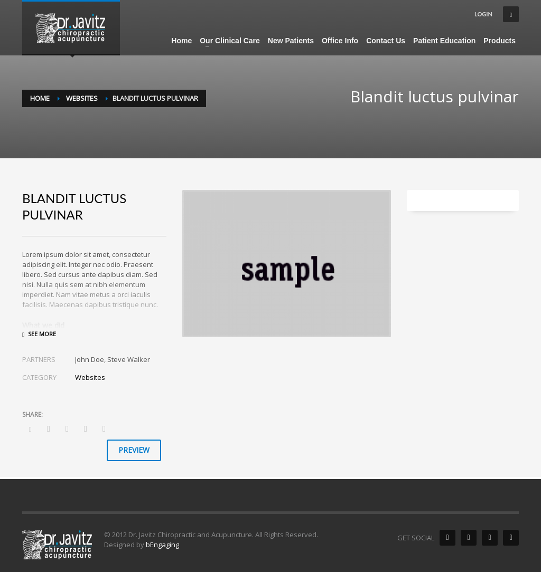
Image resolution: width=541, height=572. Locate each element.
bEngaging (162, 544)
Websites (90, 377)
